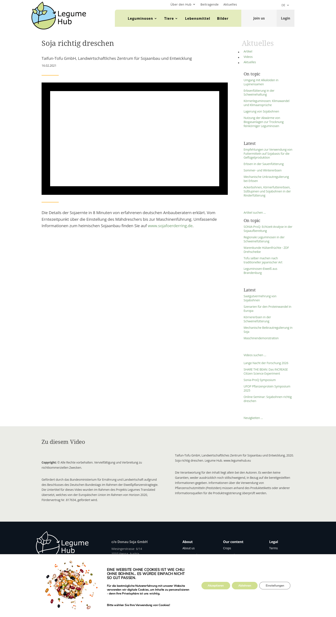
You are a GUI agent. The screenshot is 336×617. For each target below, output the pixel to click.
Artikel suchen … (255, 212)
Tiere (169, 18)
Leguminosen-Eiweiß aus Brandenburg (260, 271)
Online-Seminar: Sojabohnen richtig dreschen (268, 399)
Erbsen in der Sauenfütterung (264, 164)
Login (285, 18)
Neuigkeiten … (253, 418)
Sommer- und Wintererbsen (263, 170)
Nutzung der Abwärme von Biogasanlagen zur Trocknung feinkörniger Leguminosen (264, 122)
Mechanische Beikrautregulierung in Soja (268, 330)
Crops (227, 548)
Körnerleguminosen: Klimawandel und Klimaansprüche (267, 103)
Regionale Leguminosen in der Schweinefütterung (264, 239)
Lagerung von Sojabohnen (261, 111)
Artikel (248, 51)
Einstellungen (275, 586)
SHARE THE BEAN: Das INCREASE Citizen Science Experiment (266, 371)
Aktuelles (230, 4)
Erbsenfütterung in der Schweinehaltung (259, 93)
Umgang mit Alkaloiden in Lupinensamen (261, 82)
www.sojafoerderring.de (170, 225)
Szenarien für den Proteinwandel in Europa (267, 309)
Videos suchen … (255, 355)
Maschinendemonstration (261, 338)
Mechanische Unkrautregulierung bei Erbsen (266, 179)
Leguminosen (140, 18)
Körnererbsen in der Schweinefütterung (257, 319)
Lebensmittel (197, 18)
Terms (273, 548)
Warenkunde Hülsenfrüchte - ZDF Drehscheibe (266, 250)
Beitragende (210, 4)
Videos (248, 57)
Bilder (222, 18)
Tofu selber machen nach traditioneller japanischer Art (263, 260)
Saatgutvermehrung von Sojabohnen (260, 298)
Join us (259, 18)
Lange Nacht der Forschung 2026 (266, 363)
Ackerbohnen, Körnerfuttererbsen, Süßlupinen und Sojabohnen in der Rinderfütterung (267, 191)
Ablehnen (244, 586)
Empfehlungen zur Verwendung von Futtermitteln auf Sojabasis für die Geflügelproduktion (268, 153)
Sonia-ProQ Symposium (260, 380)
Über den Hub (180, 4)
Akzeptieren (216, 586)
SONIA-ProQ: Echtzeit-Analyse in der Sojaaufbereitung (268, 229)
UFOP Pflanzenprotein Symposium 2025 (267, 388)
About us (188, 548)
